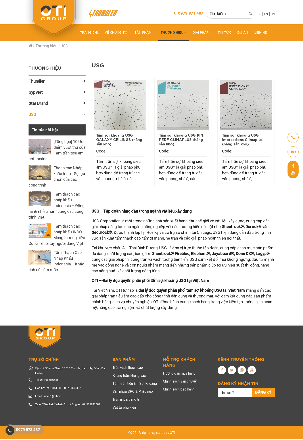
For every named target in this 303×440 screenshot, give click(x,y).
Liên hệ (260, 32)
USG (64, 46)
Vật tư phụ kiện (124, 407)
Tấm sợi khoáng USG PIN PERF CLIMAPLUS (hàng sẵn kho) (181, 140)
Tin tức (224, 32)
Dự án (242, 32)
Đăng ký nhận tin (238, 384)
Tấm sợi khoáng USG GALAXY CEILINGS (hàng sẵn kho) (119, 140)
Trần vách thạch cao (128, 368)
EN (266, 14)
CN (273, 14)
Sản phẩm (144, 32)
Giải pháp (201, 32)
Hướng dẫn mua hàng (179, 373)
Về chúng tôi (116, 32)
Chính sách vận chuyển (180, 381)
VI (260, 14)
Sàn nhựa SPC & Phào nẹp (133, 391)
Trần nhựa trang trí (126, 399)
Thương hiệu (173, 32)
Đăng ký (263, 392)
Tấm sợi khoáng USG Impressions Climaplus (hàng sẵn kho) (242, 140)
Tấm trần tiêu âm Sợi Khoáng (135, 383)
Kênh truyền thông (241, 360)
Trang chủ (89, 32)
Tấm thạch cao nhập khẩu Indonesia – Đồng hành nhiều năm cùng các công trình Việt (56, 205)
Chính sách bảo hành (178, 389)
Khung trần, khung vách (130, 375)
